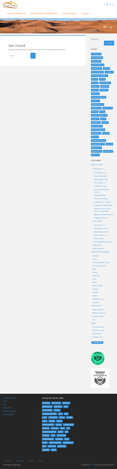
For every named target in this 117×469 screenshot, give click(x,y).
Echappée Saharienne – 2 (102, 232)
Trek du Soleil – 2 (99, 183)
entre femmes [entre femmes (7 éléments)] (105, 83)
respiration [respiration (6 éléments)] (96, 122)
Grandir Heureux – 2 (100, 235)
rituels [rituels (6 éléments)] (105, 122)
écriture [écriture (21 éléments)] (95, 155)
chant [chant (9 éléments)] (106, 68)
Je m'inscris (97, 342)
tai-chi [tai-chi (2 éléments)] (106, 133)
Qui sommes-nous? (98, 327)
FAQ (93, 320)
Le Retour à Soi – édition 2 (102, 202)
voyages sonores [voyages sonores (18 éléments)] (98, 144)
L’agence (93, 323)
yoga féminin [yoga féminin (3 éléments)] (96, 151)
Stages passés (96, 245)
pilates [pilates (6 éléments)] (95, 111)
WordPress (91, 464)
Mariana (95, 289)
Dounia (94, 272)
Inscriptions (7, 408)
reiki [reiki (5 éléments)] (103, 119)
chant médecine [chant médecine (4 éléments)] (97, 72)
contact (41, 461)
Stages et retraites (97, 165)
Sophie (94, 296)
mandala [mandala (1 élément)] (103, 90)
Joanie (94, 282)
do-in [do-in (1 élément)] (102, 79)
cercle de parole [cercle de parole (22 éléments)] (97, 65)
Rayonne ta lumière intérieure (103, 214)
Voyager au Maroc (98, 316)
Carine (94, 259)
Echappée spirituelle (100, 218)
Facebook (30, 461)
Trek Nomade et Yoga (101, 179)
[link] (94, 13)
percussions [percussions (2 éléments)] (107, 108)
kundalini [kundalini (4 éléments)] (104, 86)
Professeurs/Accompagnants (100, 252)
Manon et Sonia (97, 286)
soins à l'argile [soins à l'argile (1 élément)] (97, 126)
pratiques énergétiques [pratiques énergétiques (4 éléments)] (99, 115)
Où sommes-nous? (98, 330)
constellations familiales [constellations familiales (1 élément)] (99, 75)
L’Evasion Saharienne (100, 176)
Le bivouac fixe (97, 334)
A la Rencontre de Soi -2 (101, 228)
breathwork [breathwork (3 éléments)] (96, 61)
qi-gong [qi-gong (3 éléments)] (95, 119)
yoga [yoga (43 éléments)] (109, 144)
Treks (4, 401)
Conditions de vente (9, 411)
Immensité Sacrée (99, 195)
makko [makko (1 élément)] (95, 90)
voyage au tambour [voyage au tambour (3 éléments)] (98, 140)
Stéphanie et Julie (98, 299)
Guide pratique (96, 306)
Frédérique (96, 276)
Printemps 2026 (97, 169)
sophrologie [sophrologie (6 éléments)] (96, 133)
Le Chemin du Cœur (100, 173)
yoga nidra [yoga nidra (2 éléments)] (108, 151)
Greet (94, 279)
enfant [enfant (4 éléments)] (95, 83)
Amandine (95, 256)
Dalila (94, 269)
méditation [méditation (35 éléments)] (96, 108)
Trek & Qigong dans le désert (103, 242)
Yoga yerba (96, 302)
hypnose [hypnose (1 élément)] (95, 86)
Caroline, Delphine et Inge (100, 262)
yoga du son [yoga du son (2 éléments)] (96, 147)
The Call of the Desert (101, 199)
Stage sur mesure (98, 248)
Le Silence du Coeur (100, 186)
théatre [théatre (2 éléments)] (95, 137)
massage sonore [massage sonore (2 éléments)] (97, 104)
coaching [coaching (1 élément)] (109, 72)
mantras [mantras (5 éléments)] (95, 93)
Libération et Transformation (103, 205)
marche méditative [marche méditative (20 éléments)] (98, 97)
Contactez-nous (97, 337)
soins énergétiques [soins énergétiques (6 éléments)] (98, 129)
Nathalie (95, 292)
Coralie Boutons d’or (99, 266)
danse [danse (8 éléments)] (94, 79)
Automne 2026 (97, 221)
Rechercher (94, 39)
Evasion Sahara (99, 238)
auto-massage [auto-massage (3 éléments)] (97, 57)
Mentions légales (8, 414)
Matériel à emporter (99, 313)
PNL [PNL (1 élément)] (102, 111)
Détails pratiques (98, 310)
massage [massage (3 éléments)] (95, 101)
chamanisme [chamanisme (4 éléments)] (96, 68)
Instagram (20, 461)
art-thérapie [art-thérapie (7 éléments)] (96, 54)
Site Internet (8, 461)
